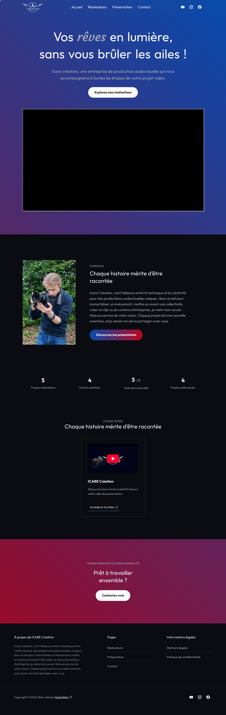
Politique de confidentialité (183, 657)
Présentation (122, 7)
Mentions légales (177, 648)
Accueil (76, 7)
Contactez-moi (113, 595)
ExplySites (63, 697)
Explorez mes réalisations (113, 92)
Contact (144, 7)
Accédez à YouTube (104, 507)
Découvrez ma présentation (116, 335)
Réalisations (97, 7)
